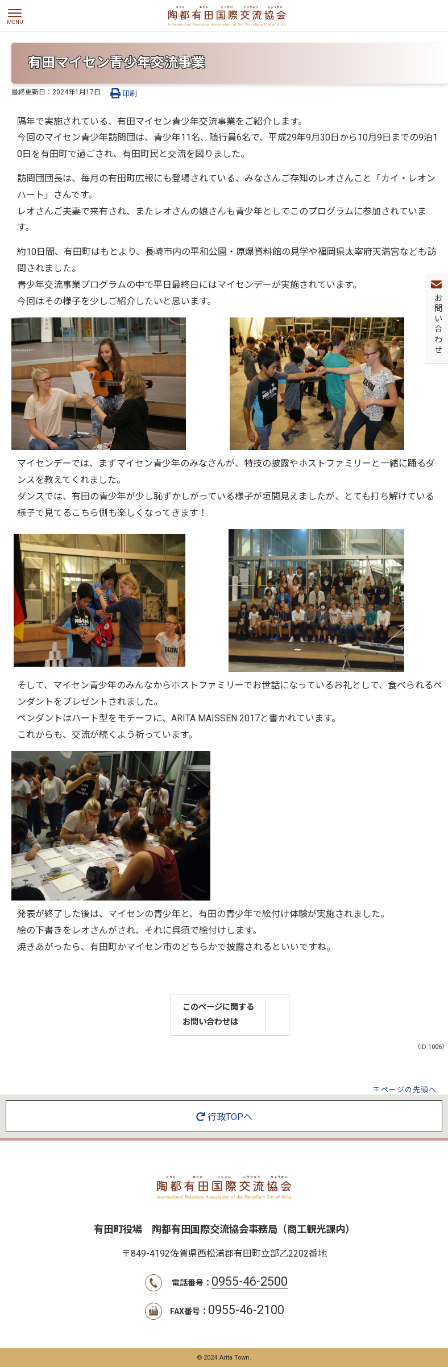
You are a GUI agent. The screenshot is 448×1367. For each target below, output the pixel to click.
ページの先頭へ (409, 1089)
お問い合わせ (437, 324)
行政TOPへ (224, 1117)
